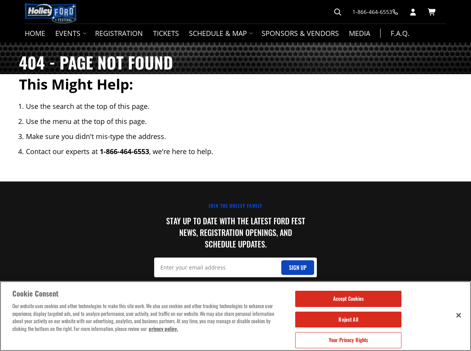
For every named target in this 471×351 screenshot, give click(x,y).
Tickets (166, 33)
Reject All (348, 319)
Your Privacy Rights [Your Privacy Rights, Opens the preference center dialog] (348, 340)
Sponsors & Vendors (300, 33)
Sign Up (297, 267)
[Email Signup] (235, 267)
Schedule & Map (220, 33)
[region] (235, 316)
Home (35, 33)
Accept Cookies (348, 298)
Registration (119, 33)
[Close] (458, 315)
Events (70, 33)
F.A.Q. (400, 33)
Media (359, 33)
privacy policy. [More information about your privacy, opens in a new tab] (163, 328)
